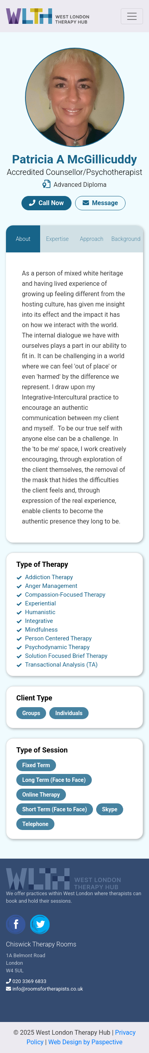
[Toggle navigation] (132, 16)
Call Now (46, 203)
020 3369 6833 (29, 981)
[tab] (23, 238)
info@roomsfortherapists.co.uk (47, 989)
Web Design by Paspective (85, 1042)
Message (100, 203)
